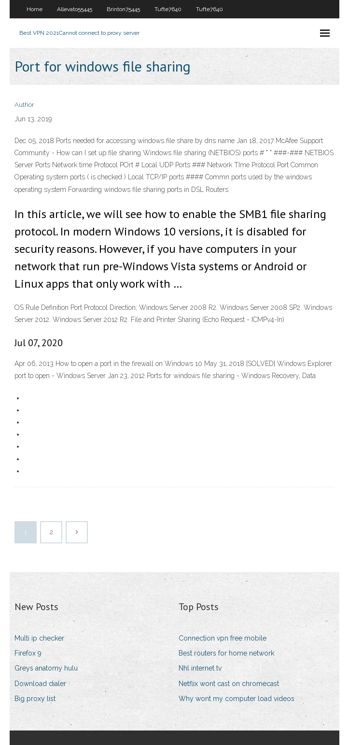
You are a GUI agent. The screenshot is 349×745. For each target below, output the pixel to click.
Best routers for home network (226, 653)
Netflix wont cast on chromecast (229, 683)
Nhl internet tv (200, 668)
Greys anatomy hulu (46, 668)
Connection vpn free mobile (222, 638)
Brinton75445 (123, 9)
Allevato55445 (74, 9)
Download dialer (40, 683)
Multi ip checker (39, 638)
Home (34, 9)
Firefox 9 (28, 653)
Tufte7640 (167, 9)
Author (24, 104)
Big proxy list (35, 698)
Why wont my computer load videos (236, 698)
